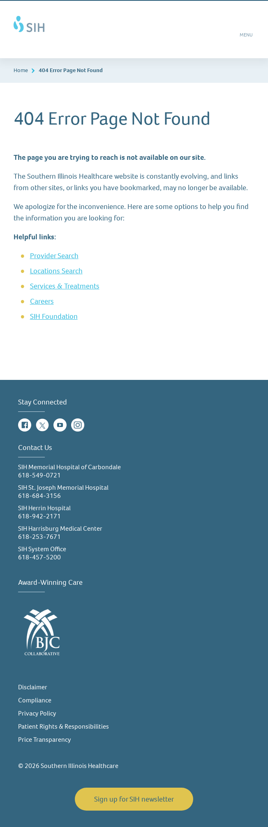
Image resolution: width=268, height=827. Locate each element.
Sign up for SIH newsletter (134, 799)
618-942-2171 (39, 516)
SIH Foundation (54, 316)
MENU (246, 37)
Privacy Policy (37, 713)
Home (21, 70)
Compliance (34, 700)
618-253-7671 (39, 536)
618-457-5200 (39, 557)
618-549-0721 (39, 475)
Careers (42, 301)
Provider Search (54, 256)
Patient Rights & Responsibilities (63, 726)
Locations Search (56, 271)
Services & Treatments (64, 286)
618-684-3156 (39, 495)
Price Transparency (44, 739)
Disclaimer (32, 687)
